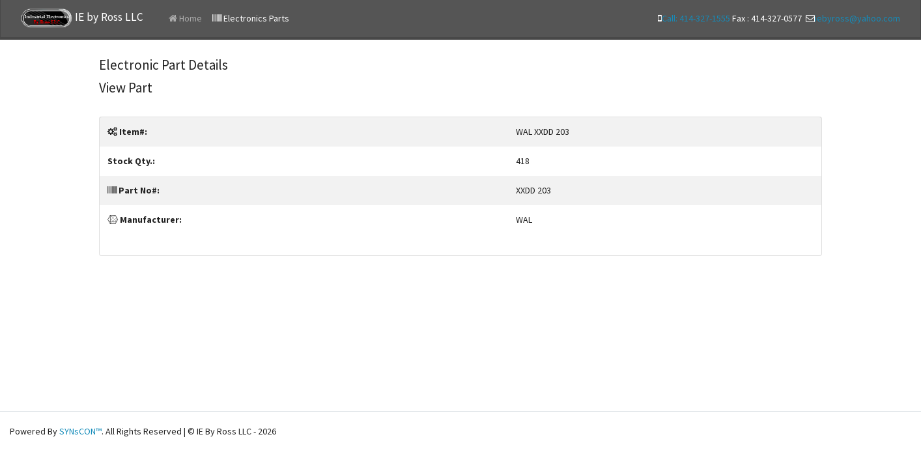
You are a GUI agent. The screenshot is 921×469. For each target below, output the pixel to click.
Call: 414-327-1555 (696, 18)
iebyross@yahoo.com (857, 18)
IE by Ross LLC (82, 18)
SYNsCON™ (80, 431)
